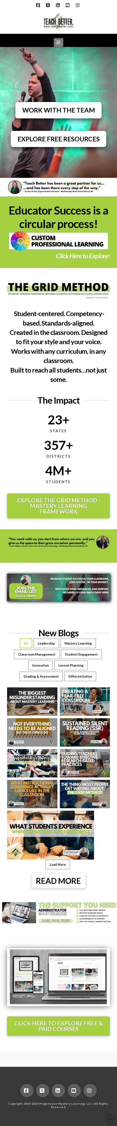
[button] (58, 42)
